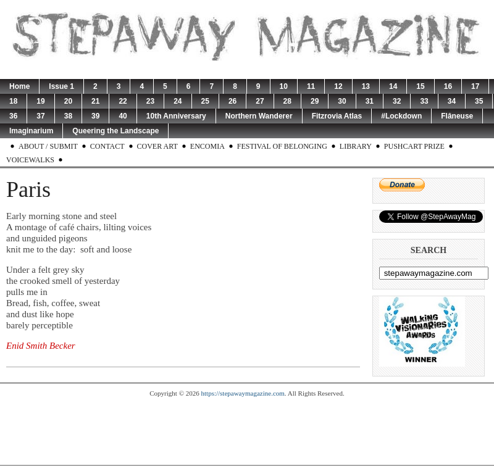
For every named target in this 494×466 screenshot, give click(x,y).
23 (150, 101)
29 (315, 101)
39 (95, 116)
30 (342, 101)
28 (287, 101)
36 (13, 116)
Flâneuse (457, 116)
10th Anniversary (176, 116)
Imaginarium (31, 131)
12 (338, 86)
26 (232, 101)
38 (68, 116)
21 (95, 101)
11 (311, 86)
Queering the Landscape (115, 131)
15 (420, 86)
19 (40, 101)
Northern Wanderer (259, 116)
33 (424, 101)
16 (448, 86)
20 (68, 101)
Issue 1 (61, 86)
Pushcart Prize (414, 146)
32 (397, 101)
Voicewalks (30, 160)
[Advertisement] (247, 431)
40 (123, 116)
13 (366, 86)
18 (13, 101)
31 (370, 101)
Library (356, 146)
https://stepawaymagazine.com (243, 393)
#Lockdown (401, 116)
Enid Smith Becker (40, 346)
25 (205, 101)
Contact (107, 146)
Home (19, 86)
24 (178, 101)
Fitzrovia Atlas (337, 116)
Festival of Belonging (282, 146)
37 (40, 116)
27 (260, 101)
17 (475, 86)
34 (452, 101)
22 (123, 101)
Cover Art (157, 146)
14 (393, 86)
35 (479, 101)
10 (284, 86)
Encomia (207, 146)
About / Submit (48, 146)
